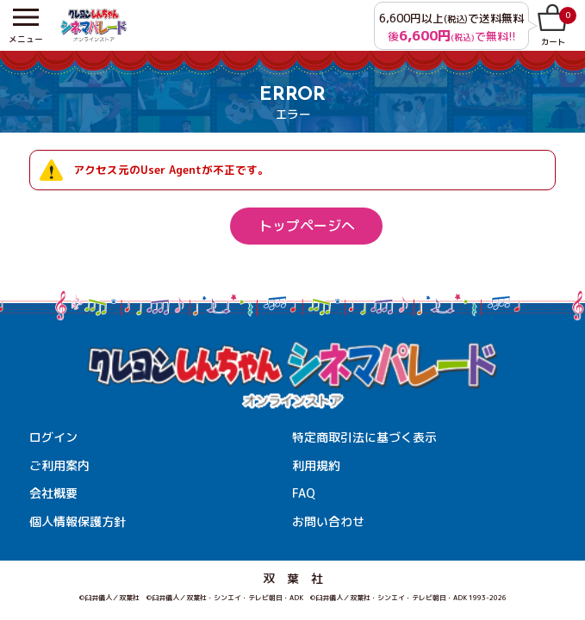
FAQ (303, 493)
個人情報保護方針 (77, 521)
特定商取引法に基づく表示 (364, 437)
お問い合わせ (328, 521)
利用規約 (316, 465)
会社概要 (53, 493)
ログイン (53, 437)
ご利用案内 (59, 465)
